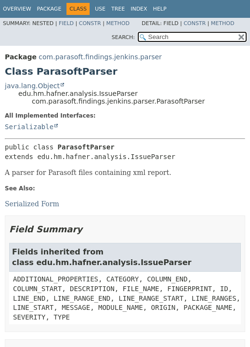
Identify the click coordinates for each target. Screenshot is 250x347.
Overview (17, 9)
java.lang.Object (32, 86)
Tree (118, 9)
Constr (90, 23)
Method (118, 23)
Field (66, 23)
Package (49, 9)
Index (139, 9)
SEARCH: (123, 37)
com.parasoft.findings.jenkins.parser (100, 57)
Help (160, 9)
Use (100, 9)
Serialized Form (32, 204)
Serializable (29, 127)
